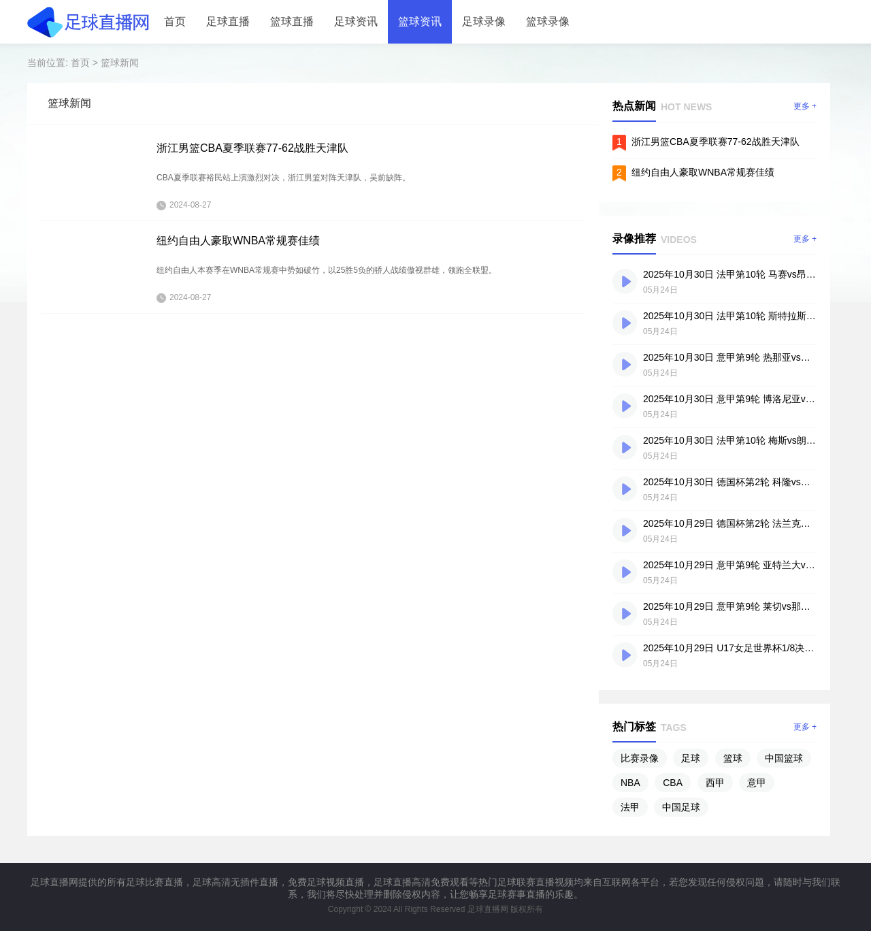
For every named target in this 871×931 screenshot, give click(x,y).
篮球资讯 (420, 21)
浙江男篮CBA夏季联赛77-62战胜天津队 (252, 148)
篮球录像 (548, 21)
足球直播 (228, 21)
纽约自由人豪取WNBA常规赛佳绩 (238, 240)
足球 (690, 758)
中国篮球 (784, 758)
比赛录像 (640, 758)
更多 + (805, 106)
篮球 (732, 758)
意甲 (756, 782)
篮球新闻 (120, 62)
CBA (673, 782)
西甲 (715, 782)
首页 (175, 21)
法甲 (630, 807)
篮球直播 (292, 21)
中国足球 (681, 807)
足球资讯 (356, 21)
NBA (630, 782)
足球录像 (484, 21)
